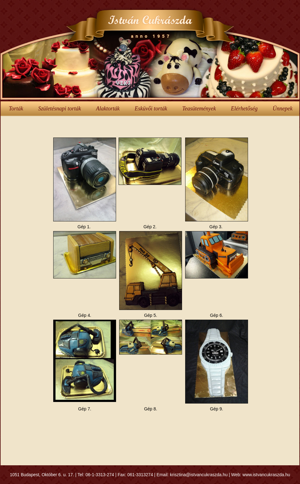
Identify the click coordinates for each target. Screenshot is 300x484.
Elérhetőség (244, 108)
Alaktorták (108, 108)
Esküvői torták (151, 108)
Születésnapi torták (59, 108)
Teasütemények (199, 108)
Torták (16, 108)
